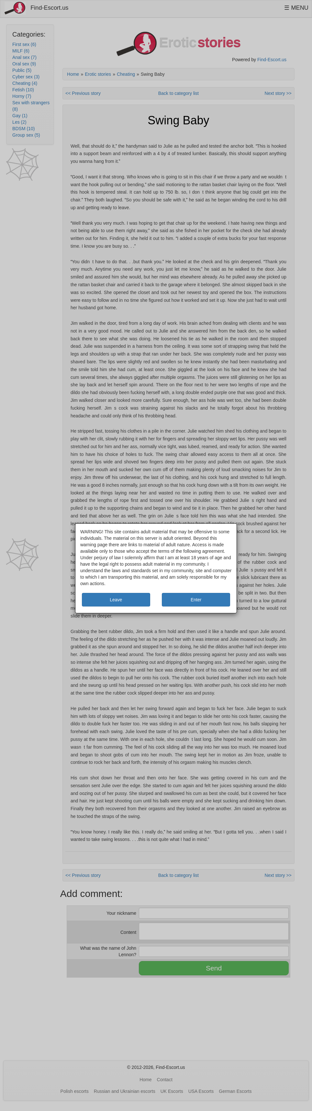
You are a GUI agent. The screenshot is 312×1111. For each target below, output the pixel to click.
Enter (196, 599)
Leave (116, 599)
